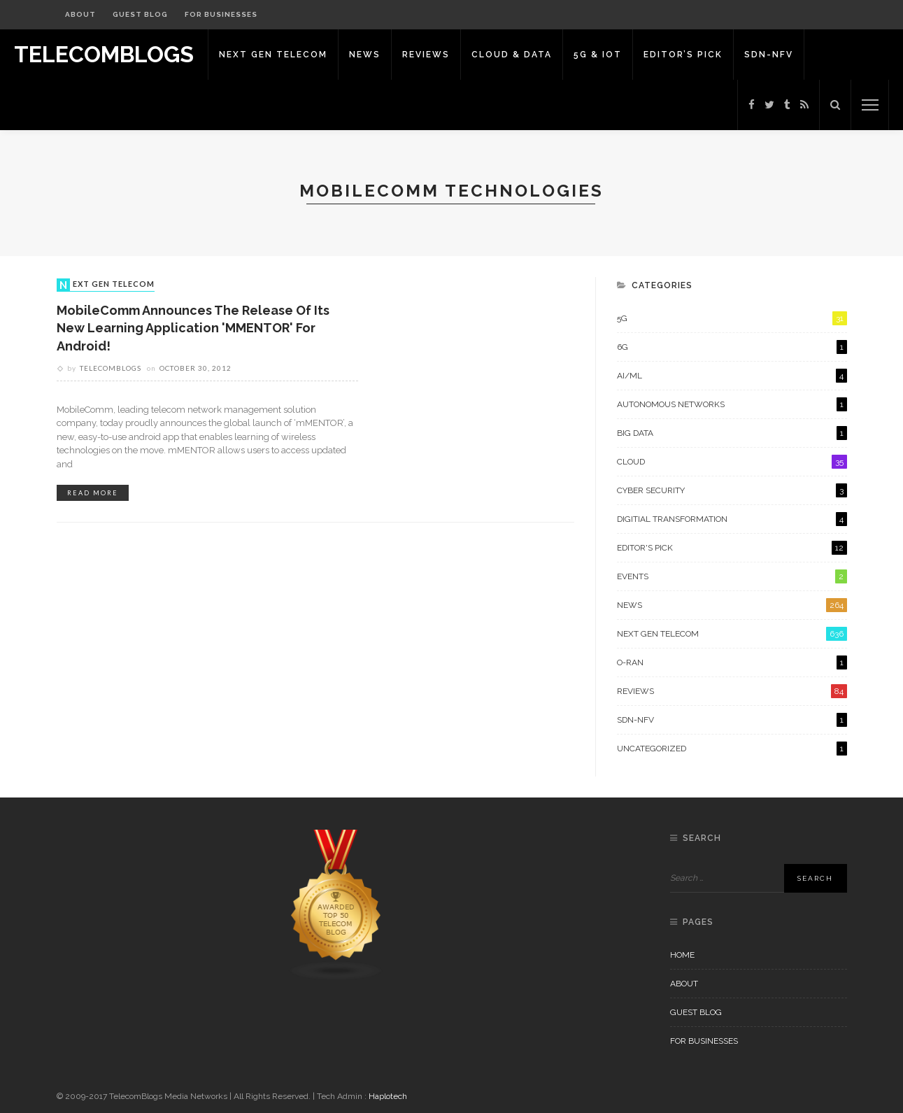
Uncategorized (732, 749)
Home (682, 955)
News (365, 54)
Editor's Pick (732, 548)
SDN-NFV (768, 54)
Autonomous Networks (732, 404)
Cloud (732, 462)
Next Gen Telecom (273, 54)
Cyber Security (732, 490)
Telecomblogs (110, 368)
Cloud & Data (511, 54)
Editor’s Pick (683, 54)
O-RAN (732, 662)
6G (732, 347)
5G (732, 318)
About (80, 14)
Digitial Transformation (732, 519)
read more (92, 493)
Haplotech (388, 1096)
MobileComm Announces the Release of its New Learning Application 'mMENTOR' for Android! (193, 328)
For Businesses (221, 14)
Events (732, 576)
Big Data (732, 433)
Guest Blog (140, 14)
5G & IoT (598, 54)
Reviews (426, 54)
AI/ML (732, 376)
